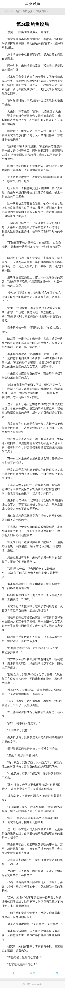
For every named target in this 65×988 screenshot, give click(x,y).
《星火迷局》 (41, 11)
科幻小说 (27, 11)
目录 (32, 973)
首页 (18, 11)
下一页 (54, 973)
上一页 (11, 973)
